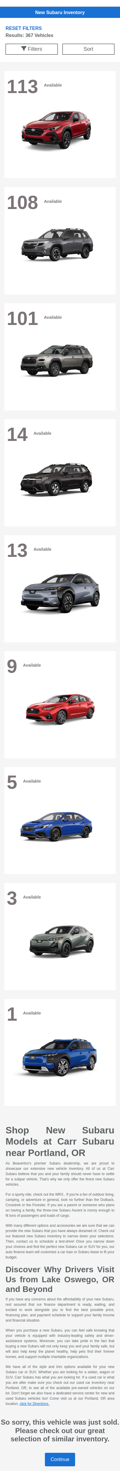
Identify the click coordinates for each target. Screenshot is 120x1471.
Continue (59, 1459)
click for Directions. (34, 1404)
